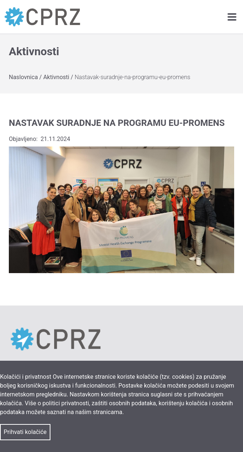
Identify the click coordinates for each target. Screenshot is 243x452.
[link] (42, 17)
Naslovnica (24, 77)
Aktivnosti (57, 77)
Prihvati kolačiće (25, 431)
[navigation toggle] (232, 17)
